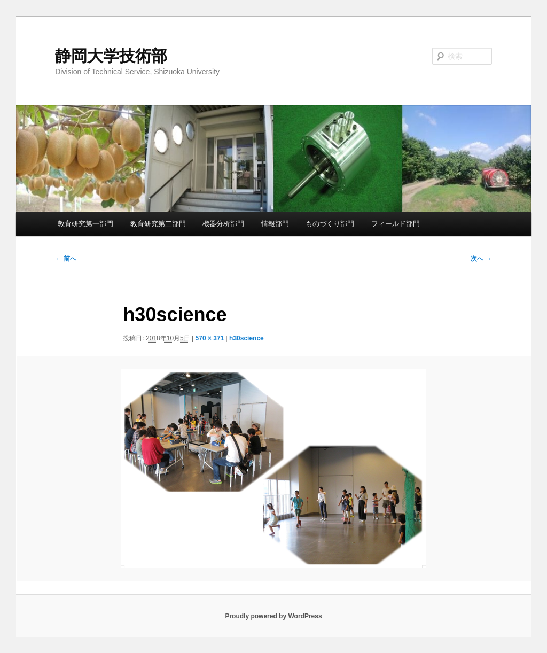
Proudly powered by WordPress (273, 616)
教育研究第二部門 (158, 224)
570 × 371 (210, 338)
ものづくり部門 (330, 224)
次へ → (481, 258)
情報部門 (275, 224)
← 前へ (65, 258)
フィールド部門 (395, 224)
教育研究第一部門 (85, 224)
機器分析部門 (223, 224)
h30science (246, 338)
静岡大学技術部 (111, 56)
